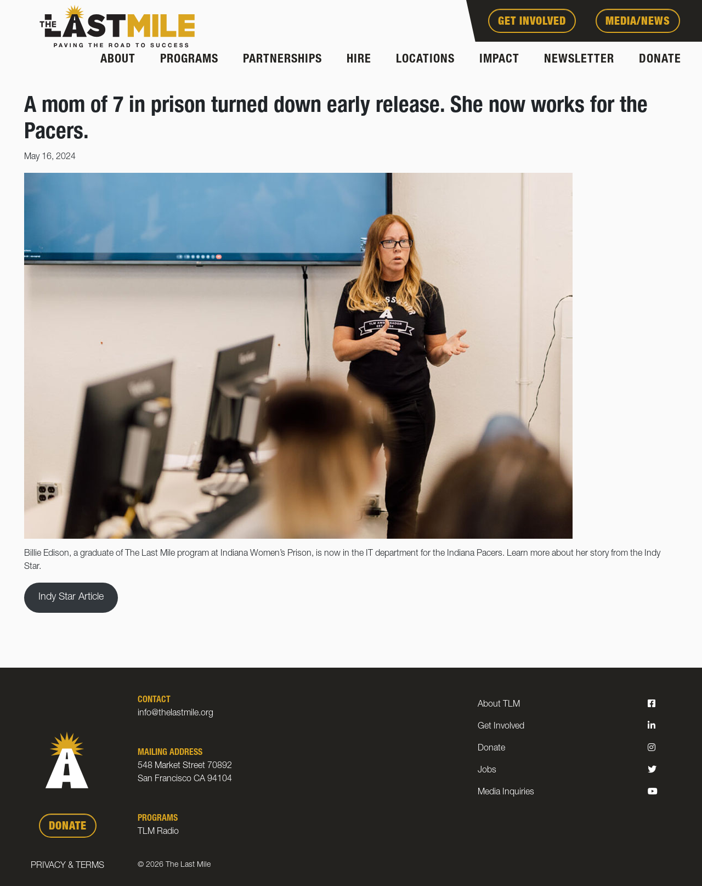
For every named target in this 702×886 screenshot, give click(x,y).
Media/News (637, 22)
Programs (189, 60)
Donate (660, 60)
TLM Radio (158, 832)
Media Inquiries (506, 792)
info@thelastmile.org (175, 713)
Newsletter (579, 60)
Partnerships (282, 60)
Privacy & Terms (67, 866)
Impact (499, 60)
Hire (359, 60)
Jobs (487, 770)
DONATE (68, 827)
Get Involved (532, 22)
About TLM (499, 705)
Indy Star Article (71, 597)
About (117, 60)
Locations (425, 60)
